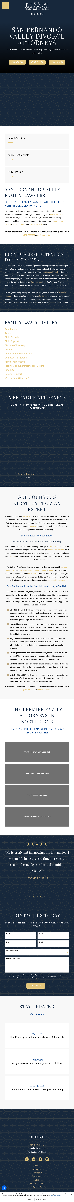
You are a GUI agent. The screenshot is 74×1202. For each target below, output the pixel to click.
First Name (9, 901)
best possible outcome (56, 547)
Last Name (42, 901)
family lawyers (36, 282)
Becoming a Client (37, 1150)
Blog (37, 1147)
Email (41, 909)
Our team (42, 296)
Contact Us (37, 1154)
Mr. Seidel (26, 483)
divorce (55, 221)
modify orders (40, 537)
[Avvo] (34, 1126)
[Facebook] (40, 1126)
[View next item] (43, 117)
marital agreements (27, 537)
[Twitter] (27, 1126)
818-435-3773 (37, 1104)
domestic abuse (19, 224)
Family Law (37, 1140)
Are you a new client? (12, 917)
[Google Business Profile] (47, 1126)
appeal (50, 537)
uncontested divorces (55, 517)
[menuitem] (37, 1132)
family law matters (57, 215)
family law (52, 513)
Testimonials (37, 1143)
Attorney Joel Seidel (50, 272)
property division (35, 224)
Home (37, 1133)
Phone (8, 909)
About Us (37, 1136)
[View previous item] (31, 117)
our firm (33, 493)
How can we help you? (13, 925)
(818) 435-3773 (37, 14)
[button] (4, 1187)
